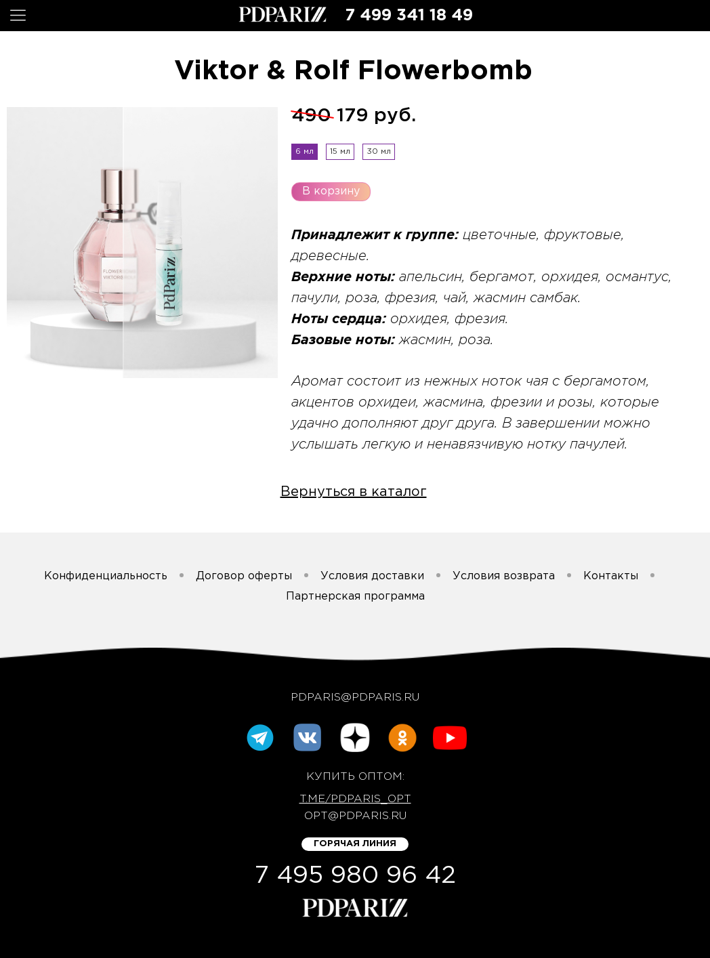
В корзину (331, 191)
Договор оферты (244, 576)
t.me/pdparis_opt (355, 799)
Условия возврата (504, 576)
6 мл (304, 151)
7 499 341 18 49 (409, 15)
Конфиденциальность (105, 576)
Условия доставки (372, 576)
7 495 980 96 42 (355, 876)
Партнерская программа (355, 596)
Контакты (610, 576)
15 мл (340, 151)
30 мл (379, 151)
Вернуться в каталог (353, 492)
